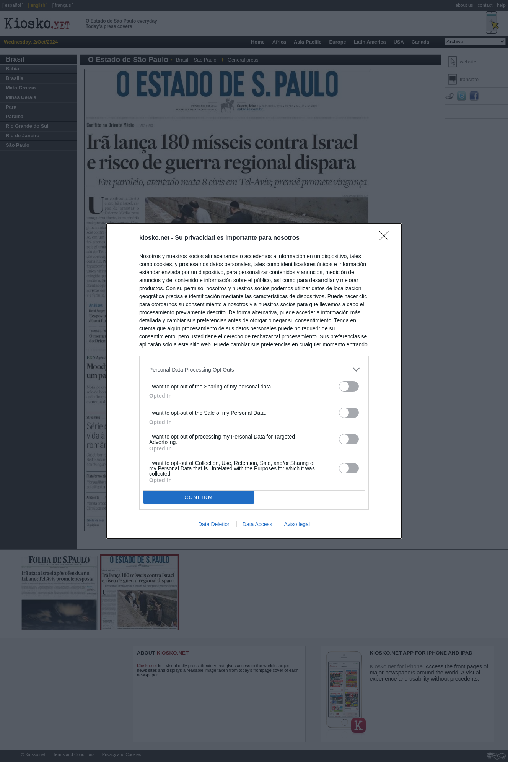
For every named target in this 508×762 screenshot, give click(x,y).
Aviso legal (297, 524)
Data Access (257, 524)
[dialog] (254, 381)
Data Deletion (214, 524)
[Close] (386, 238)
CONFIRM (198, 497)
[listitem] (254, 370)
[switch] (349, 386)
